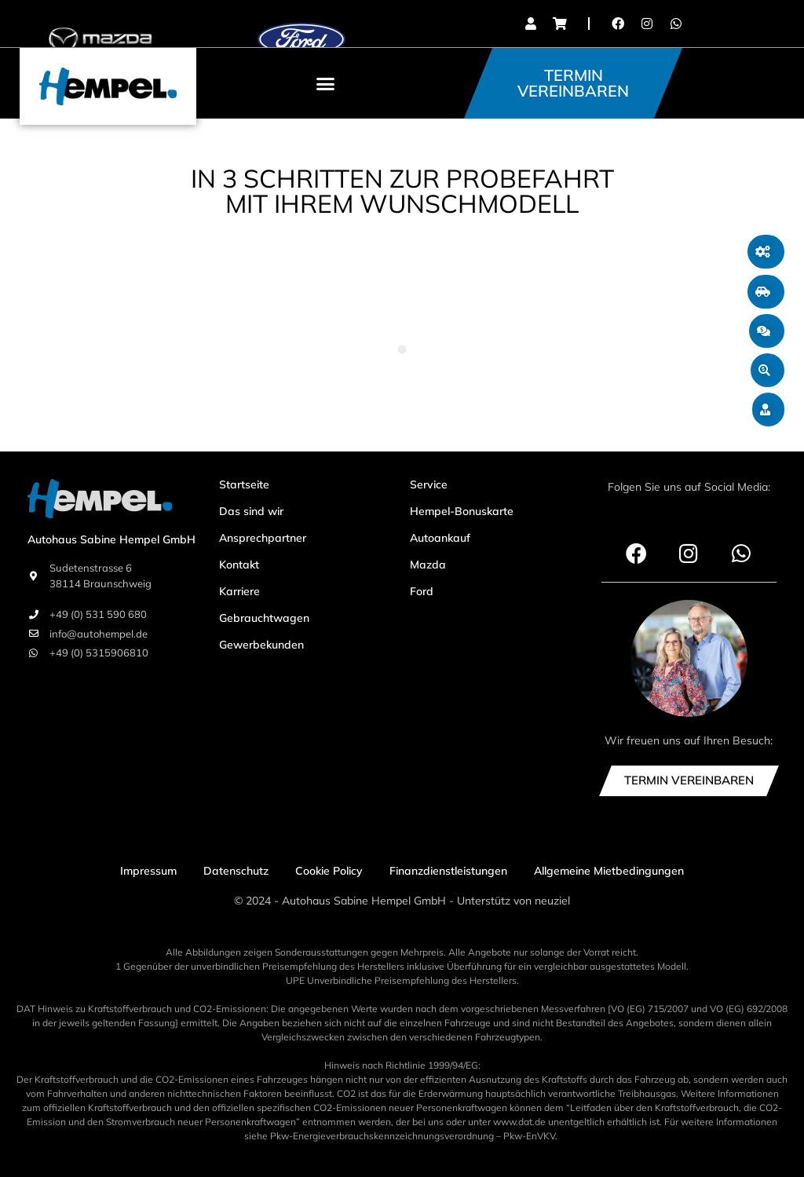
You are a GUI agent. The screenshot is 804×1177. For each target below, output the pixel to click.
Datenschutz (236, 871)
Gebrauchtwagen (264, 618)
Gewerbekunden (261, 645)
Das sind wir (251, 511)
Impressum (148, 871)
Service (429, 484)
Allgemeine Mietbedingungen (609, 871)
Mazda (428, 564)
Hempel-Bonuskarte (461, 511)
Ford (421, 591)
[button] (326, 83)
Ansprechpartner (262, 538)
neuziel (552, 901)
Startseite (244, 484)
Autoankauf (440, 538)
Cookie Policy (329, 871)
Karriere (239, 591)
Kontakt (239, 564)
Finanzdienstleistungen (448, 871)
